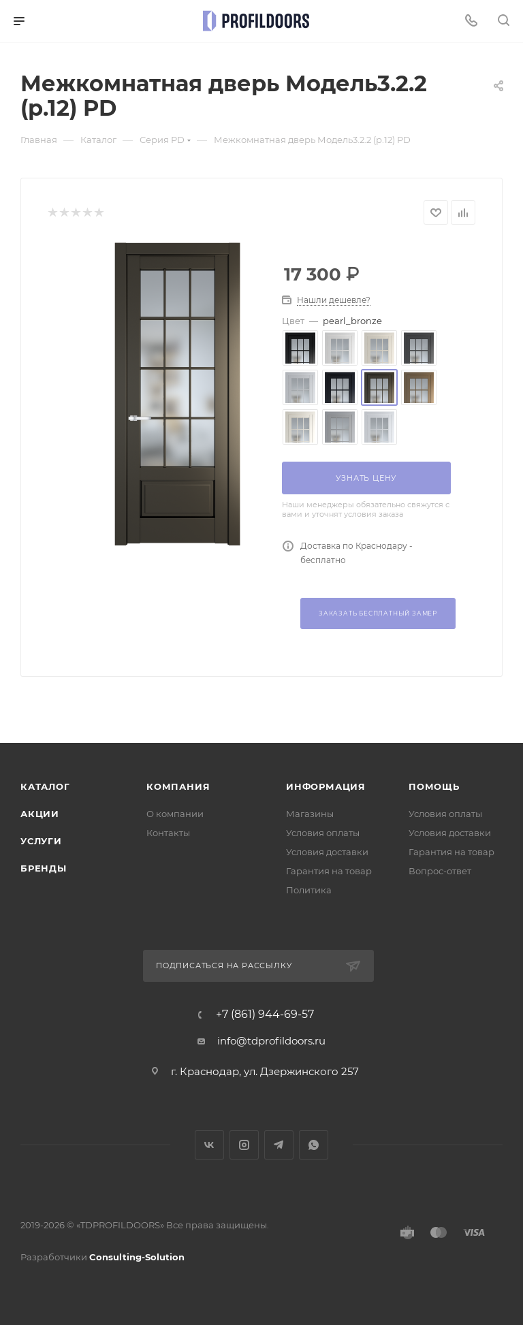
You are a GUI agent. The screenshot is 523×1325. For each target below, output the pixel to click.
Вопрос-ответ (440, 870)
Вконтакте (209, 1145)
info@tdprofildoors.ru (271, 1040)
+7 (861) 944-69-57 (265, 1014)
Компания (178, 786)
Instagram (244, 1145)
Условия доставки (327, 851)
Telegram (279, 1145)
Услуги (41, 840)
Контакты (168, 832)
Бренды (43, 868)
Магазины (310, 813)
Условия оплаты (323, 832)
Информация (326, 786)
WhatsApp (313, 1145)
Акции (39, 813)
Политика (309, 889)
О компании (175, 813)
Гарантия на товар (329, 870)
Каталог (45, 786)
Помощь (434, 786)
